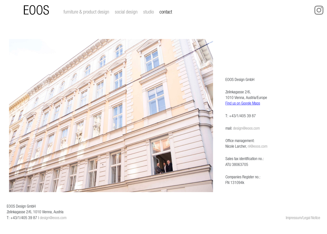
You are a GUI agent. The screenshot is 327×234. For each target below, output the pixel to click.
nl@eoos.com (257, 146)
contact (165, 12)
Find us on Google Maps (242, 103)
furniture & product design (86, 12)
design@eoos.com (246, 128)
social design (126, 12)
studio (148, 12)
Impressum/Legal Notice (303, 217)
